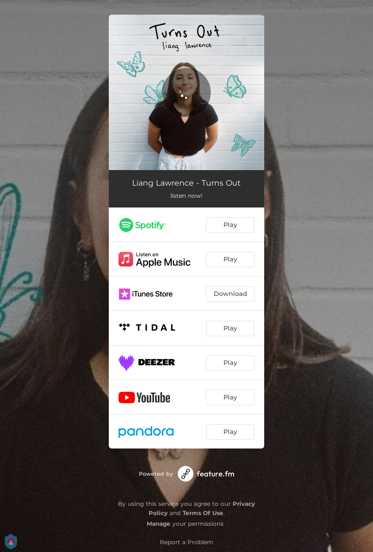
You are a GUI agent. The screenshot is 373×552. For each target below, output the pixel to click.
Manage (158, 523)
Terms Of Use (203, 513)
